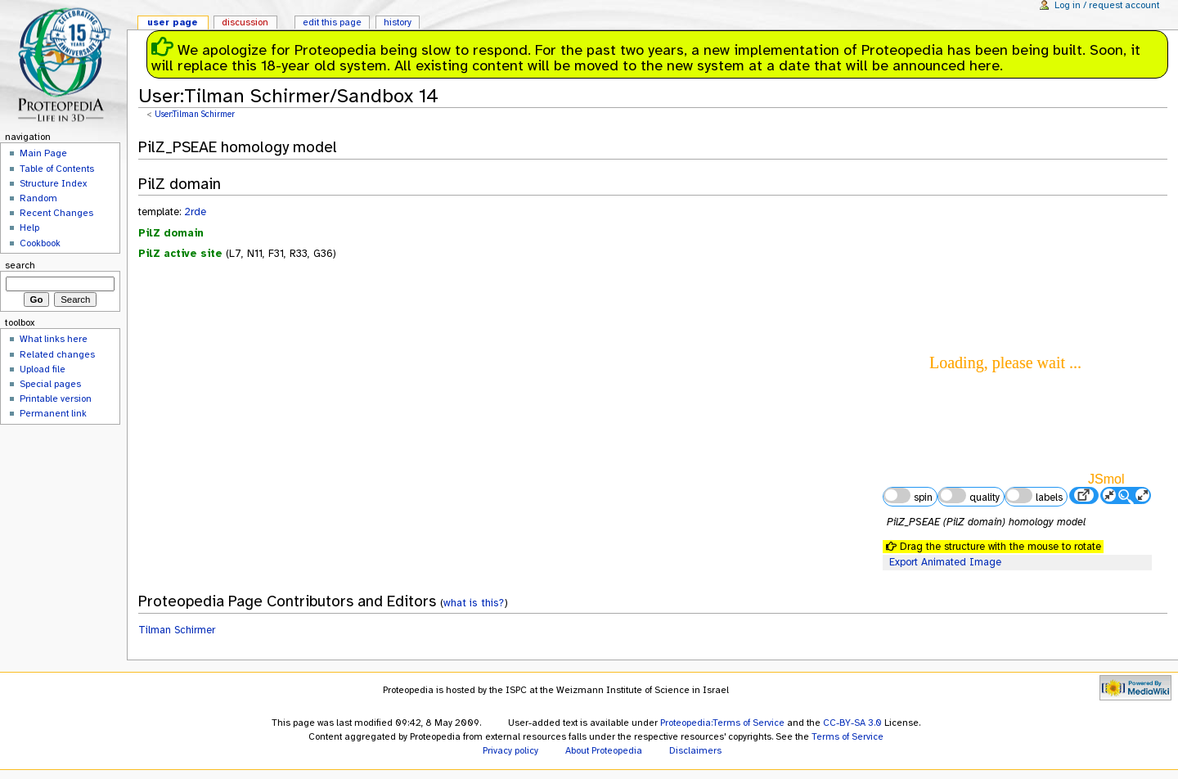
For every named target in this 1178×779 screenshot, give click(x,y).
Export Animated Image (945, 562)
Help (29, 227)
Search (20, 265)
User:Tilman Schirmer (195, 114)
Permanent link (53, 413)
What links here (54, 338)
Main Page (43, 153)
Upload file (42, 369)
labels (1034, 496)
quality (968, 496)
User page (172, 22)
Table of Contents (57, 168)
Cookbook (40, 243)
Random (38, 198)
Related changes (57, 354)
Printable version (56, 398)
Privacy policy (510, 750)
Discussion (245, 22)
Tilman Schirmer (176, 630)
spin (908, 496)
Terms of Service (848, 736)
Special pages (50, 384)
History (397, 22)
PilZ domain (171, 233)
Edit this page (332, 22)
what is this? (473, 603)
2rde (195, 211)
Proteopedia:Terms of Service (722, 722)
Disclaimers (695, 750)
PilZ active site (180, 253)
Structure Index (53, 183)
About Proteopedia (603, 750)
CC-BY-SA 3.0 (852, 722)
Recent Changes (56, 212)
